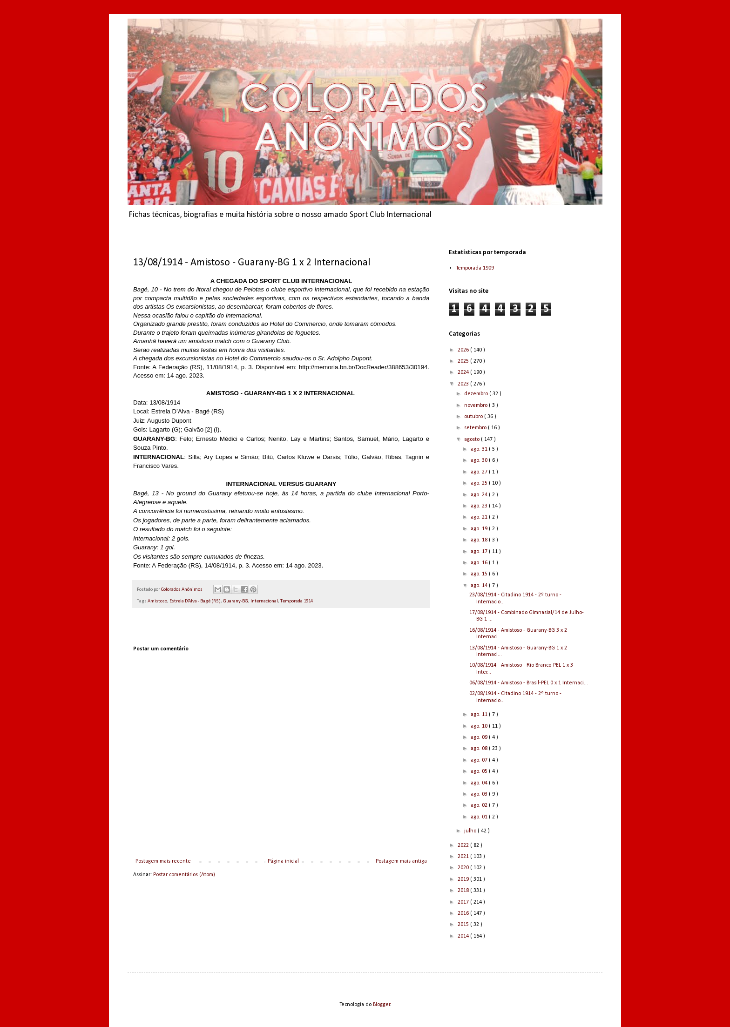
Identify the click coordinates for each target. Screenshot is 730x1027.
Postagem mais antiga (401, 861)
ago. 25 (480, 483)
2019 (464, 879)
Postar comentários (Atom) (184, 875)
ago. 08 (480, 748)
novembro (476, 405)
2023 (464, 384)
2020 (464, 868)
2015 (464, 924)
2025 (464, 361)
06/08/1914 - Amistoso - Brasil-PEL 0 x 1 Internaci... (528, 683)
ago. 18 (480, 540)
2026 (464, 350)
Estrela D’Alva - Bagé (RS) (195, 601)
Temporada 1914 (296, 601)
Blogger (381, 1004)
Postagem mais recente (163, 861)
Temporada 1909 (475, 268)
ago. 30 (480, 460)
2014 (464, 936)
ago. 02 (480, 805)
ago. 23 (480, 506)
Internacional (264, 601)
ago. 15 (480, 574)
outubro (474, 416)
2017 (464, 902)
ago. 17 (480, 551)
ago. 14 (480, 585)
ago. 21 (480, 517)
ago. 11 (480, 714)
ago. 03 (480, 794)
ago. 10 (480, 726)
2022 (464, 845)
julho (471, 831)
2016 (464, 913)
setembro (476, 428)
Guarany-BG (235, 601)
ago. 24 (480, 495)
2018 (464, 890)
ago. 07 (480, 760)
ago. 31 (480, 449)
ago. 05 (480, 771)
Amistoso (157, 601)
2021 (464, 856)
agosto (472, 439)
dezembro (476, 394)
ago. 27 (480, 472)
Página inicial (283, 861)
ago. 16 (480, 563)
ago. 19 (480, 529)
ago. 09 (480, 737)
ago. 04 (480, 783)
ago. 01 (480, 817)
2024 (464, 372)
